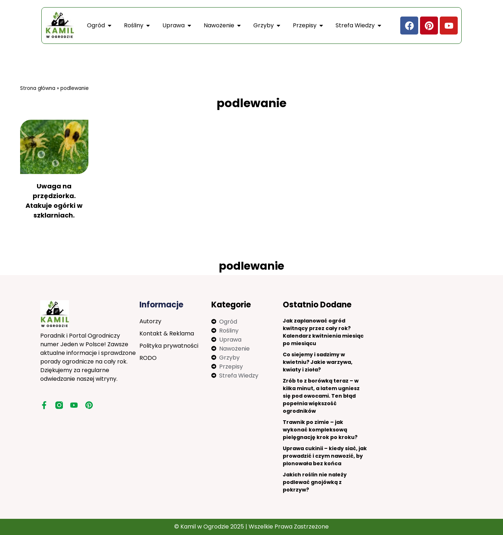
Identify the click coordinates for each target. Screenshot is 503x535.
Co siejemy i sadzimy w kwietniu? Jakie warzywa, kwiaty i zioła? (317, 362)
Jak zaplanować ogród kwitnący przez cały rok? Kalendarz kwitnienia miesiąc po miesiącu (323, 332)
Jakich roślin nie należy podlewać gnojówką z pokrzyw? (315, 482)
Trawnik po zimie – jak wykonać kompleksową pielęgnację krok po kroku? (320, 430)
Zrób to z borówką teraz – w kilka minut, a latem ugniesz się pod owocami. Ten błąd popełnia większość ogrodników (321, 396)
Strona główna (37, 88)
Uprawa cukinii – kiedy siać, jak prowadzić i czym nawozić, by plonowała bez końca (325, 456)
